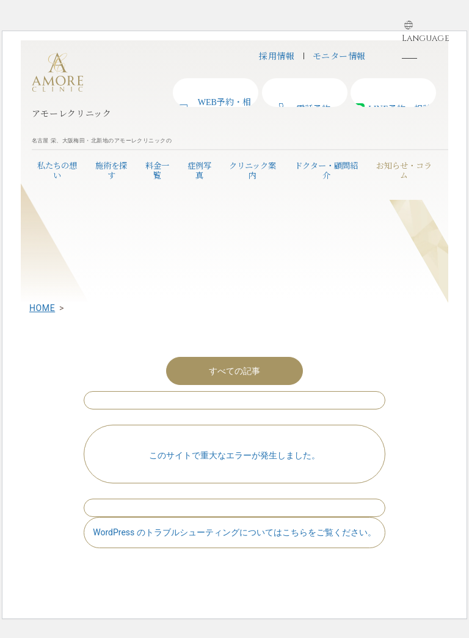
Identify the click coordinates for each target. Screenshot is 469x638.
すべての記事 (234, 371)
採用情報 (276, 56)
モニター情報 (339, 56)
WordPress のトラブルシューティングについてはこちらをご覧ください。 (234, 532)
